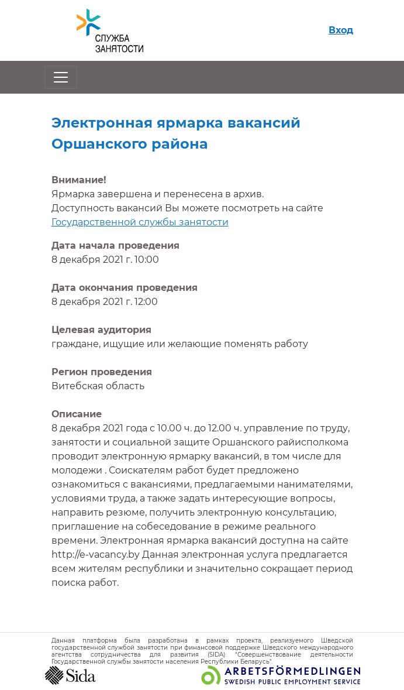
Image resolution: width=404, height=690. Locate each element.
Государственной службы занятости (140, 222)
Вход (341, 30)
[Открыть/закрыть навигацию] (60, 77)
